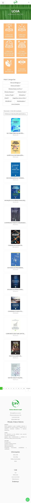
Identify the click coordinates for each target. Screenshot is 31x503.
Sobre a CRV (15, 454)
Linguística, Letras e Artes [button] (19, 98)
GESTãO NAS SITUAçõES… (15, 377)
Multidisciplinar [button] (21, 101)
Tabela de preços (15, 479)
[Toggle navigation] (3, 2)
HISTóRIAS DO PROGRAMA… (15, 267)
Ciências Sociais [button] (22, 92)
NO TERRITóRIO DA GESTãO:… (15, 133)
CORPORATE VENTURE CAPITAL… (15, 333)
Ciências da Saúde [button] (15, 85)
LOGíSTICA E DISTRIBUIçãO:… (15, 155)
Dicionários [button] (22, 95)
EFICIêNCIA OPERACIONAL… (15, 289)
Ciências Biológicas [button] (15, 82)
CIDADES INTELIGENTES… (15, 245)
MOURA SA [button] (8, 101)
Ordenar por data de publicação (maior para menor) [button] (16, 114)
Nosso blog (15, 456)
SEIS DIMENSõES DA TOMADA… (15, 178)
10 (24, 388)
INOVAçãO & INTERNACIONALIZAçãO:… (15, 200)
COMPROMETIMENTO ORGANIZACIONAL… (15, 222)
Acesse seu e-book (15, 477)
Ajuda (15, 461)
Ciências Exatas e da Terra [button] (15, 89)
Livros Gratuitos (15, 104)
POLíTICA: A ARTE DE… (15, 356)
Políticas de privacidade (15, 459)
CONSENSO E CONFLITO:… (15, 311)
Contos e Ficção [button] (9, 95)
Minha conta (15, 474)
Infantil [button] (6, 98)
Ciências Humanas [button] (9, 92)
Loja (15, 472)
